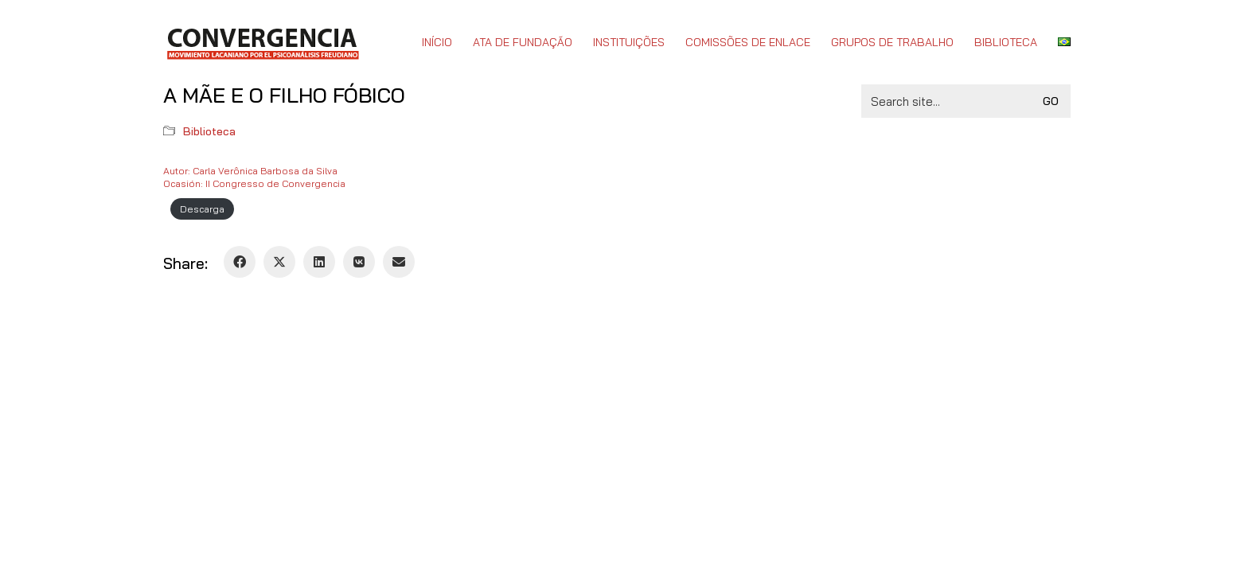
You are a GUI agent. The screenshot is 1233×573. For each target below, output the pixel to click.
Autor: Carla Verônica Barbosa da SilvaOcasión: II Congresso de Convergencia (254, 177)
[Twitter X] (279, 262)
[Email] (399, 262)
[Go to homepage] (262, 42)
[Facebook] (240, 262)
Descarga (202, 209)
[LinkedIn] (319, 262)
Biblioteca (209, 131)
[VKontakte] (359, 262)
